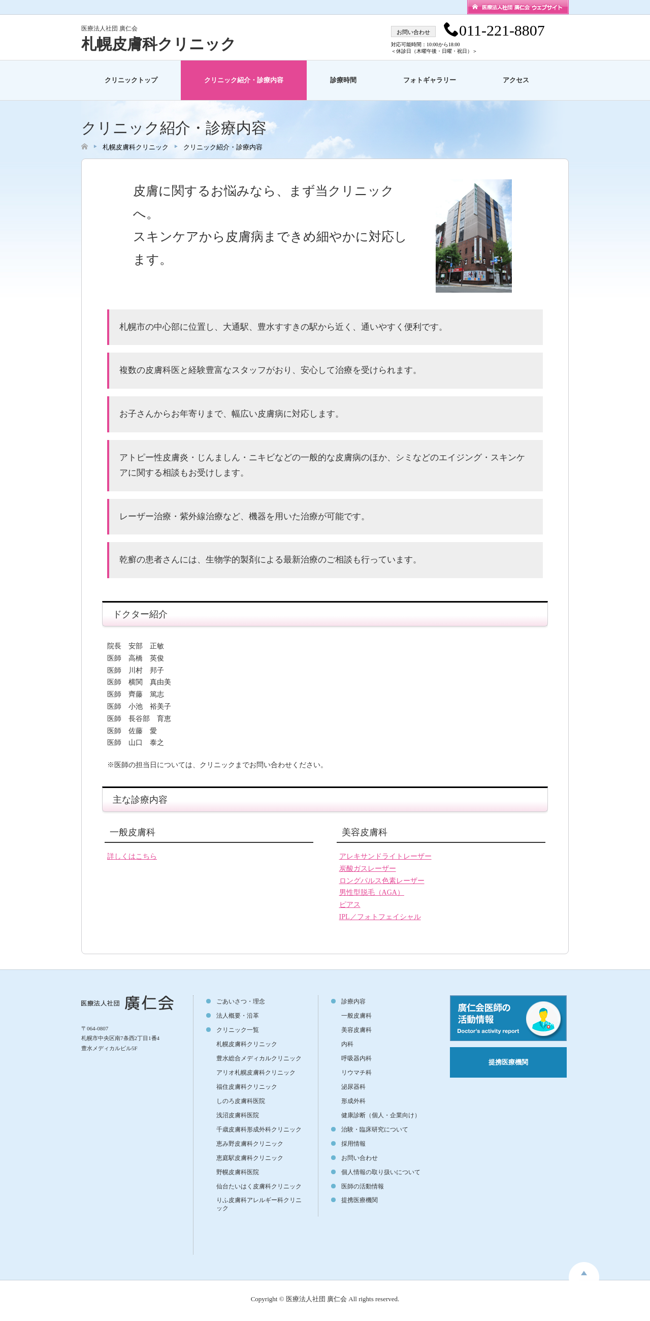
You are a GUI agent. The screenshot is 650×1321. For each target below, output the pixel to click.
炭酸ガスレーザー (367, 868)
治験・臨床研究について (374, 1129)
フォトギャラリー (429, 80)
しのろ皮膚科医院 (240, 1101)
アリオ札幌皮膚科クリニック (256, 1072)
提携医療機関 (359, 1200)
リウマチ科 (356, 1072)
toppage (584, 1271)
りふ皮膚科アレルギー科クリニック (259, 1204)
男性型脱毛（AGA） (371, 892)
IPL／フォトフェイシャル (380, 917)
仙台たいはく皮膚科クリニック (259, 1186)
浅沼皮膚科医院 (237, 1115)
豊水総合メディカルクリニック (259, 1058)
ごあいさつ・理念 (240, 1001)
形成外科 (353, 1101)
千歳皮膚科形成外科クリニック (259, 1129)
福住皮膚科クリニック (246, 1086)
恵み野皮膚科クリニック (249, 1143)
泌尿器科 (353, 1086)
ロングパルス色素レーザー (382, 881)
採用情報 (353, 1143)
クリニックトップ (131, 80)
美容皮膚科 (356, 1029)
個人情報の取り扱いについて (380, 1172)
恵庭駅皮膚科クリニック (249, 1157)
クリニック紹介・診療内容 (243, 80)
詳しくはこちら (132, 856)
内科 (347, 1044)
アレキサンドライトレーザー (385, 856)
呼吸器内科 (356, 1058)
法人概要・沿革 (237, 1015)
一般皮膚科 (356, 1015)
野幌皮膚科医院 (237, 1172)
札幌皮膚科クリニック (158, 44)
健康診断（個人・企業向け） (380, 1115)
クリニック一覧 (237, 1029)
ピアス (350, 904)
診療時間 (343, 80)
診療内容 (353, 1001)
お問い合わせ (359, 1157)
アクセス (516, 80)
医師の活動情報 (362, 1186)
